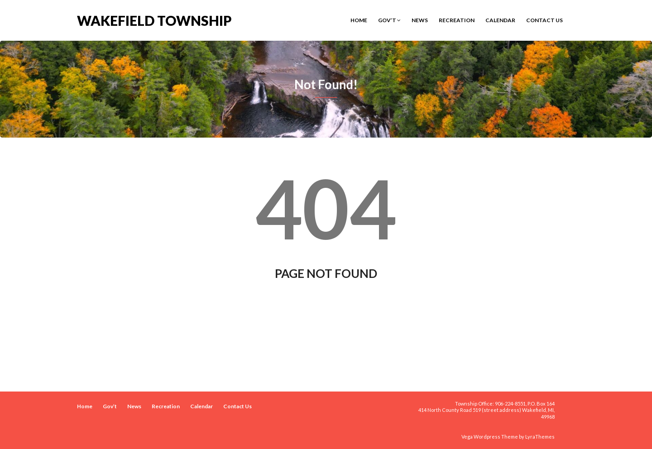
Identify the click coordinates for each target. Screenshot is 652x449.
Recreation (457, 20)
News (420, 20)
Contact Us (544, 20)
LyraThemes (540, 436)
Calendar (500, 20)
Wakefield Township (154, 19)
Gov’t (389, 20)
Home (358, 20)
